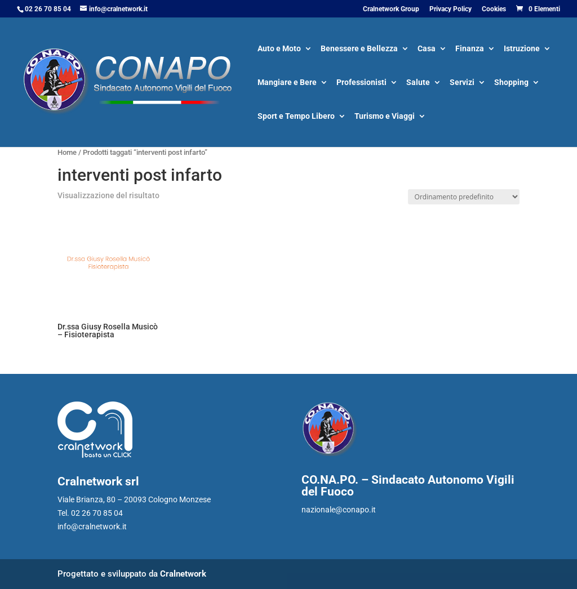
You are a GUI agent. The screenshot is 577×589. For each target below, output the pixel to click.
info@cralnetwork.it (92, 526)
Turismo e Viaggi (384, 117)
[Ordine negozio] (464, 196)
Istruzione (522, 49)
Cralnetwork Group (391, 9)
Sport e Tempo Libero (296, 117)
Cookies (494, 9)
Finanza (469, 49)
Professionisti (361, 83)
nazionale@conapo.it (338, 509)
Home (67, 152)
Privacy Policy (450, 9)
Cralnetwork (183, 574)
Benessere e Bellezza (359, 49)
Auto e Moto (279, 49)
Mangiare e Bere (287, 83)
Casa (427, 49)
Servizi (462, 83)
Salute (418, 83)
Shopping (511, 83)
